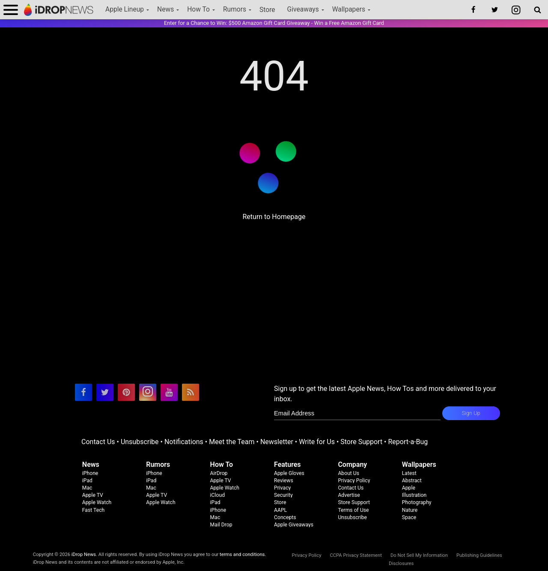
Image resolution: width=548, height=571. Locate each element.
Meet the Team (231, 442)
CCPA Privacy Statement (355, 555)
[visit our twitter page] (104, 392)
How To (198, 9)
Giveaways (303, 9)
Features (287, 464)
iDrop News (83, 554)
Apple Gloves (289, 473)
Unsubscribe (140, 442)
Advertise (349, 495)
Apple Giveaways (293, 525)
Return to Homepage (273, 217)
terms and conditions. (243, 554)
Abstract (412, 481)
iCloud (217, 495)
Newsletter (276, 442)
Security (283, 495)
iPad (87, 481)
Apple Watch (96, 502)
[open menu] (10, 9)
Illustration (414, 495)
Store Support (361, 442)
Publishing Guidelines (479, 555)
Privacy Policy (354, 481)
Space (409, 517)
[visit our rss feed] (190, 392)
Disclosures (401, 563)
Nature (410, 510)
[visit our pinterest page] (126, 392)
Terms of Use (353, 510)
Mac (87, 488)
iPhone (90, 473)
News (165, 9)
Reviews (283, 481)
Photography (417, 502)
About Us (348, 473)
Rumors (234, 9)
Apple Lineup (124, 9)
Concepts (285, 517)
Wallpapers (348, 9)
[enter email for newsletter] (357, 413)
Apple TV (92, 495)
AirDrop (219, 473)
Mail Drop (221, 525)
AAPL (280, 510)
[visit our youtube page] (169, 392)
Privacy (282, 488)
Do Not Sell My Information (419, 555)
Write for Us (317, 442)
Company (352, 464)
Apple (408, 488)
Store (267, 10)
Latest (409, 473)
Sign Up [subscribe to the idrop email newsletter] (471, 413)
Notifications (183, 442)
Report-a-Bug (408, 442)
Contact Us (98, 442)
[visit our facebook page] (83, 392)
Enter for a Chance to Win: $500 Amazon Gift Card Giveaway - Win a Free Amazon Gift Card (274, 23)
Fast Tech (93, 510)
